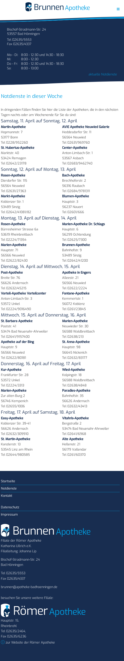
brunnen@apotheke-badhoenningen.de (29, 587)
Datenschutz (10, 507)
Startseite (8, 481)
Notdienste (9, 488)
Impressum (9, 514)
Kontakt (6, 496)
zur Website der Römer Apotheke (30, 642)
